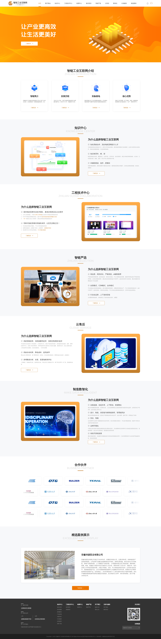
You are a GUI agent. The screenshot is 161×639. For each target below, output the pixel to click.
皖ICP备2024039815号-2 (89, 636)
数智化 (115, 3)
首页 (39, 3)
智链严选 (98, 3)
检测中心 (79, 3)
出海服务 (124, 3)
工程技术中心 (68, 3)
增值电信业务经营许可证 (108, 636)
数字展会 (48, 3)
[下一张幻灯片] (71, 565)
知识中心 (57, 3)
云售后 (107, 3)
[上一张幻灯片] (27, 565)
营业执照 (99, 636)
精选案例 (133, 3)
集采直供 (88, 3)
